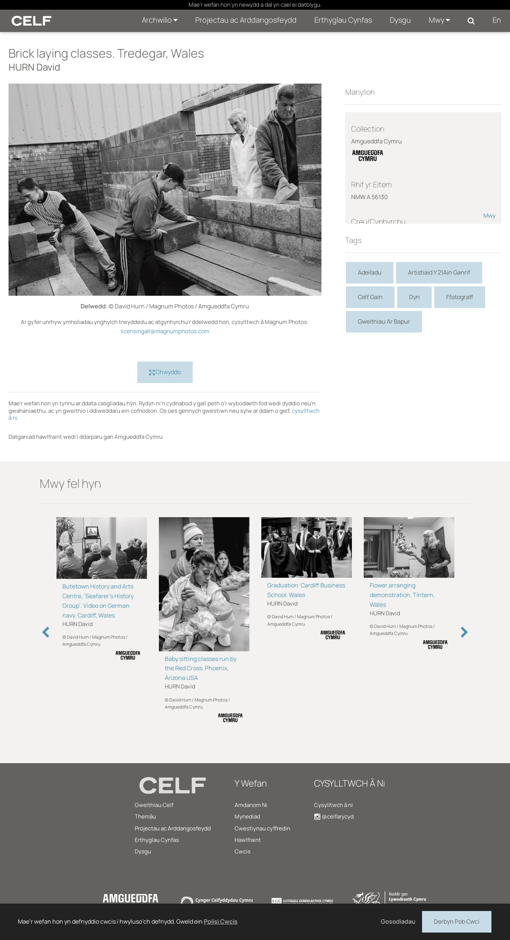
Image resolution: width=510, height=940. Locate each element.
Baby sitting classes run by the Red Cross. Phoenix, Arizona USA (200, 668)
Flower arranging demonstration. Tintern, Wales (402, 595)
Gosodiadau (398, 921)
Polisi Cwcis (221, 921)
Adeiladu (370, 272)
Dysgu (400, 20)
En (497, 20)
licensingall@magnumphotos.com (165, 331)
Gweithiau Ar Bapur (384, 321)
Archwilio (159, 20)
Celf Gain (370, 297)
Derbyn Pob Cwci (457, 921)
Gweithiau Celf (154, 805)
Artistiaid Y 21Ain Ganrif (439, 272)
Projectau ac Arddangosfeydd (246, 20)
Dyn (414, 297)
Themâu (145, 816)
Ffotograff (459, 297)
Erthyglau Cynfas (343, 20)
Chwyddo (165, 372)
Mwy (439, 20)
